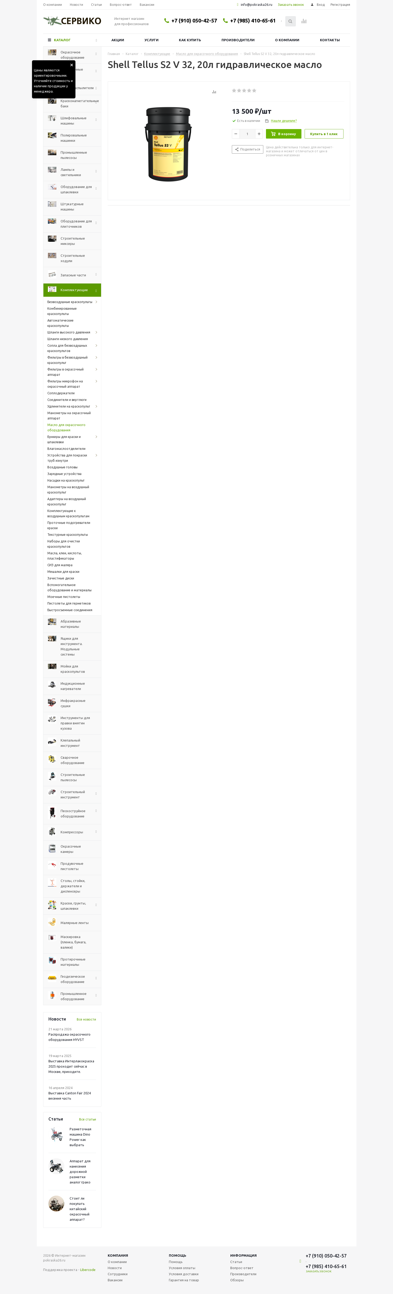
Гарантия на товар (184, 1280)
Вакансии (115, 1280)
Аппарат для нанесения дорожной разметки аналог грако (80, 1171)
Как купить (190, 40)
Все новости (86, 1019)
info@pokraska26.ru (256, 4)
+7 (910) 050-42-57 (194, 20)
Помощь (177, 1255)
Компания (118, 1255)
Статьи (236, 1262)
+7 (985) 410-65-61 (253, 20)
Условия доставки (183, 1274)
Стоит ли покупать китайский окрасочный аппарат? (79, 1208)
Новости (115, 1268)
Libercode (88, 1270)
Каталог (62, 40)
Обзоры (237, 1280)
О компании (287, 40)
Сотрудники (118, 1274)
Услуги (151, 40)
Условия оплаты (182, 1268)
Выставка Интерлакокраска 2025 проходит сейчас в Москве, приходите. (71, 1066)
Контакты (330, 40)
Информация (243, 1255)
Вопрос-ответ (242, 1268)
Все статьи (87, 1119)
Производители (238, 40)
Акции (117, 40)
